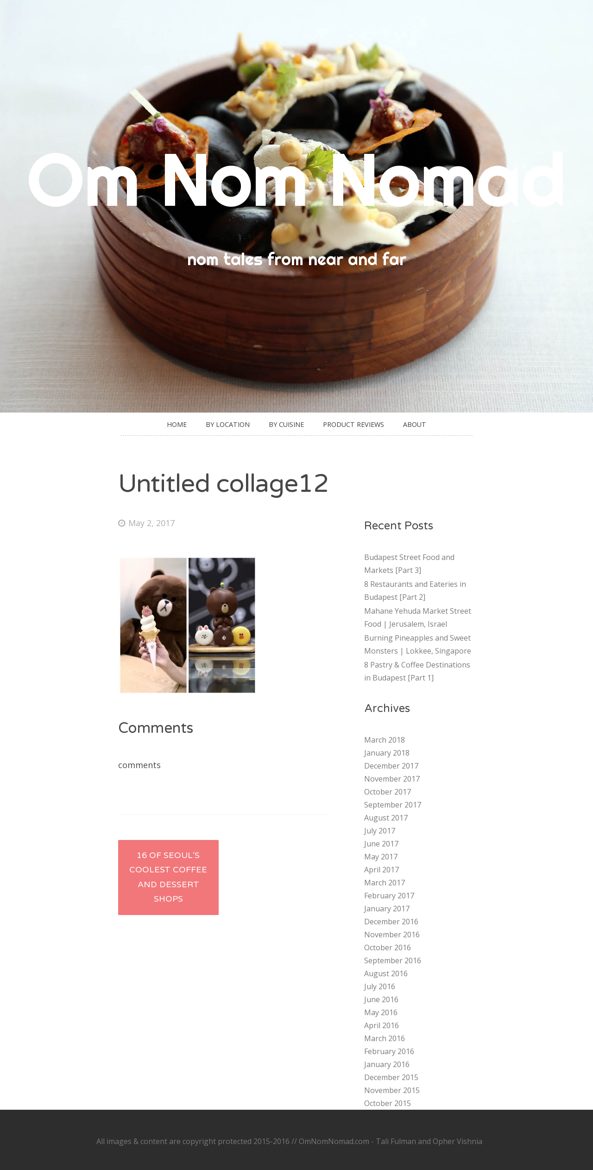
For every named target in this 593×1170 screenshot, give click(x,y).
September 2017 (392, 805)
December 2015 (391, 1077)
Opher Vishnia (457, 1141)
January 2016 (387, 1064)
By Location (228, 424)
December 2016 (391, 921)
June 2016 (381, 999)
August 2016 (386, 973)
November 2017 (392, 779)
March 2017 (384, 883)
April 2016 (381, 1025)
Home (177, 424)
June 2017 (381, 844)
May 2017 (380, 857)
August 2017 (386, 818)
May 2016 (380, 1012)
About (414, 424)
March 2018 (384, 740)
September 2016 (392, 960)
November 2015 (392, 1090)
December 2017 (391, 766)
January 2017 (387, 908)
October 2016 (387, 947)
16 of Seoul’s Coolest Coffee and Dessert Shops (168, 877)
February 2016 (389, 1051)
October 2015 (387, 1103)
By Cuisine (286, 424)
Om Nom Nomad (296, 179)
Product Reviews (353, 424)
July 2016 (379, 986)
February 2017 (389, 895)
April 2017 (381, 870)
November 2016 (392, 934)
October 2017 (387, 792)
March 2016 (384, 1038)
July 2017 (379, 831)
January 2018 (387, 753)
